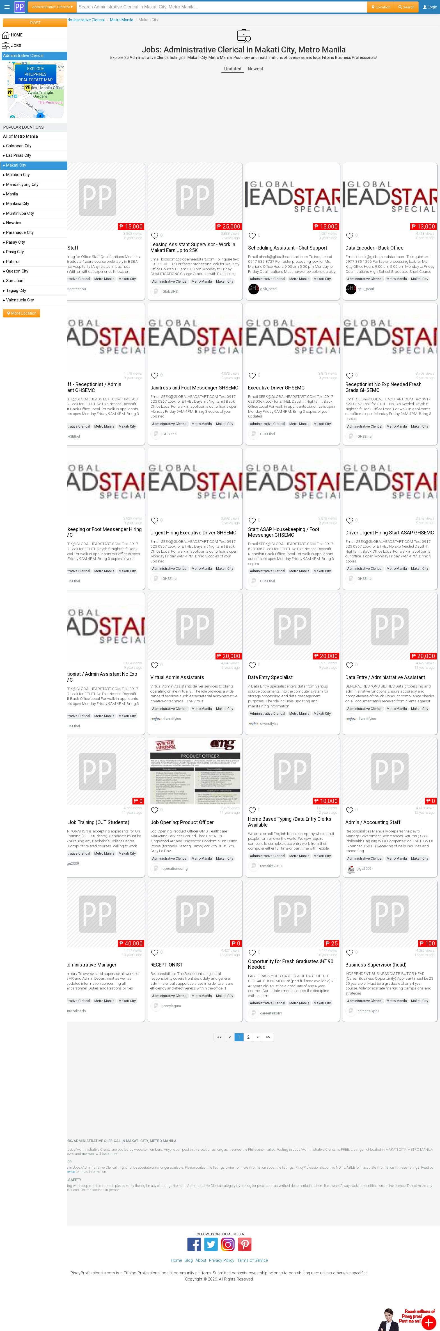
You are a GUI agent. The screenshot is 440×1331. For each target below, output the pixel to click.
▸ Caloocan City (17, 146)
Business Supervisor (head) (381, 988)
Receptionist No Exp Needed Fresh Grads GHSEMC (388, 392)
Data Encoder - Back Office (379, 244)
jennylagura (187, 1037)
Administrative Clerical (105, 20)
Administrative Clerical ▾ (52, 7)
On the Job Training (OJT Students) (111, 840)
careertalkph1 (281, 1045)
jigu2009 (92, 893)
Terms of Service (110, 1203)
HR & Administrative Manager (104, 988)
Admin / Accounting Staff (378, 840)
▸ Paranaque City (18, 232)
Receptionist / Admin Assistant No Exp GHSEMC (110, 690)
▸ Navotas (12, 223)
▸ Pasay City (14, 242)
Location (380, 7)
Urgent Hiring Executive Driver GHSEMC (198, 541)
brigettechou (95, 298)
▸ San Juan (13, 280)
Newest (265, 68)
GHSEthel (92, 449)
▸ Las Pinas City (17, 155)
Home (176, 1292)
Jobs (75, 20)
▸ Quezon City (15, 271)
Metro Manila (141, 20)
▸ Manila (10, 194)
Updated (242, 68)
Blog (189, 1292)
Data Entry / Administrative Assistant (390, 691)
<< (229, 1069)
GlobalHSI (186, 300)
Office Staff (85, 244)
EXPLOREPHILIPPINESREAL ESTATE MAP (36, 74)
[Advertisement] (253, 118)
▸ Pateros (11, 261)
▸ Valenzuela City (18, 300)
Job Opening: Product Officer (197, 840)
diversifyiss (187, 739)
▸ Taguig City (14, 290)
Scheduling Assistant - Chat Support (297, 244)
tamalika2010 (280, 896)
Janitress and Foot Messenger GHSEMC (199, 392)
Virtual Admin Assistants (192, 691)
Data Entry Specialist (280, 691)
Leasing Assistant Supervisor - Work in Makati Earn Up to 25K (206, 244)
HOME (12, 35)
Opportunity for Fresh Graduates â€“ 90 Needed (297, 988)
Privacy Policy (221, 1292)
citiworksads (95, 1042)
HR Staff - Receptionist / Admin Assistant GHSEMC (107, 392)
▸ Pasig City (13, 252)
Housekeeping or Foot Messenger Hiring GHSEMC (110, 541)
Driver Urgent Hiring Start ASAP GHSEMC (384, 541)
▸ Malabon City (16, 174)
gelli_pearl (278, 298)
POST (35, 22)
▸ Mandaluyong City (20, 184)
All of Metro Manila (20, 136)
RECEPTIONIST (182, 988)
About (201, 1292)
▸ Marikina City (16, 203)
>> (278, 1069)
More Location (21, 313)
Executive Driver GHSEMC (286, 393)
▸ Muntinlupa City (18, 213)
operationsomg (190, 893)
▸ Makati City (14, 165)
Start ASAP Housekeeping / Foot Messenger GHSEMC (293, 541)
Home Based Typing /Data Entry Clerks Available (299, 839)
